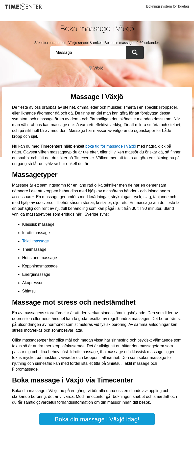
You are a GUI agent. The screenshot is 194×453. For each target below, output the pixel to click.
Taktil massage (35, 241)
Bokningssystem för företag (167, 6)
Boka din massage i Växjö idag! (97, 419)
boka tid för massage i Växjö (110, 146)
